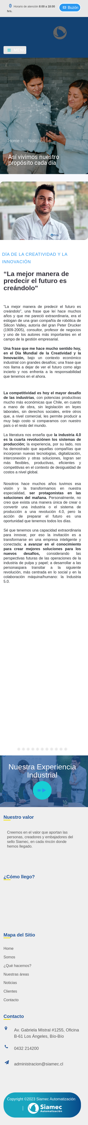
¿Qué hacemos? (17, 966)
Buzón (69, 7)
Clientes (10, 991)
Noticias (10, 983)
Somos (9, 957)
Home (9, 948)
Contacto (11, 1000)
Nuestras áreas (16, 974)
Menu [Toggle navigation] (16, 50)
